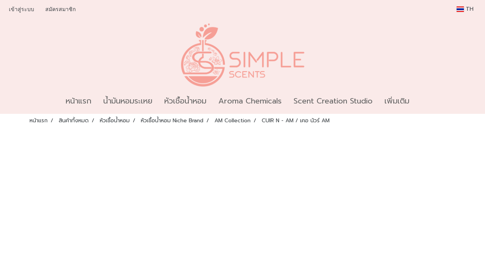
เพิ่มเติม (396, 101)
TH (465, 9)
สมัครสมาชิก (60, 9)
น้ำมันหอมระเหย (127, 101)
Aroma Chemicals (250, 101)
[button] (422, 101)
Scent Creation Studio (333, 101)
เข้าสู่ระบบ (21, 9)
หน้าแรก (78, 101)
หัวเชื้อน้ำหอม (185, 101)
